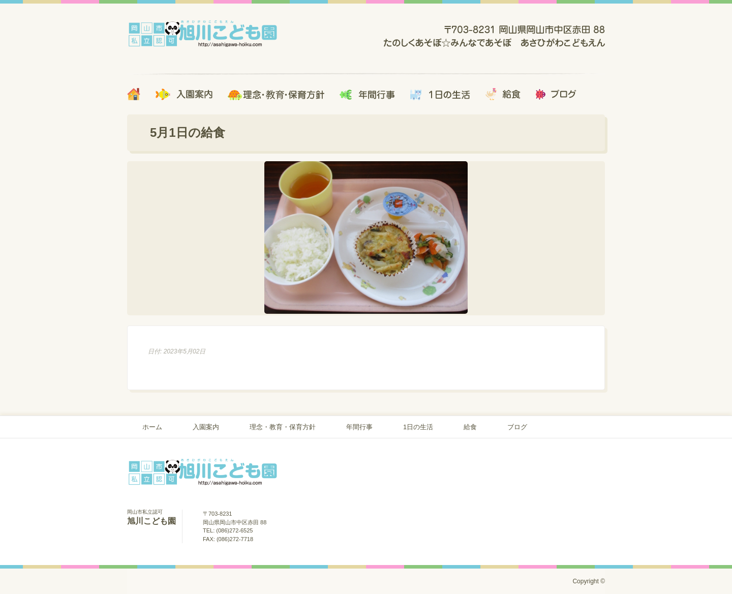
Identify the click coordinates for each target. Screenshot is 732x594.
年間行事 (359, 427)
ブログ (517, 427)
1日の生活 (418, 427)
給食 (470, 427)
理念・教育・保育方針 (283, 427)
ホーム (152, 427)
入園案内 (206, 427)
